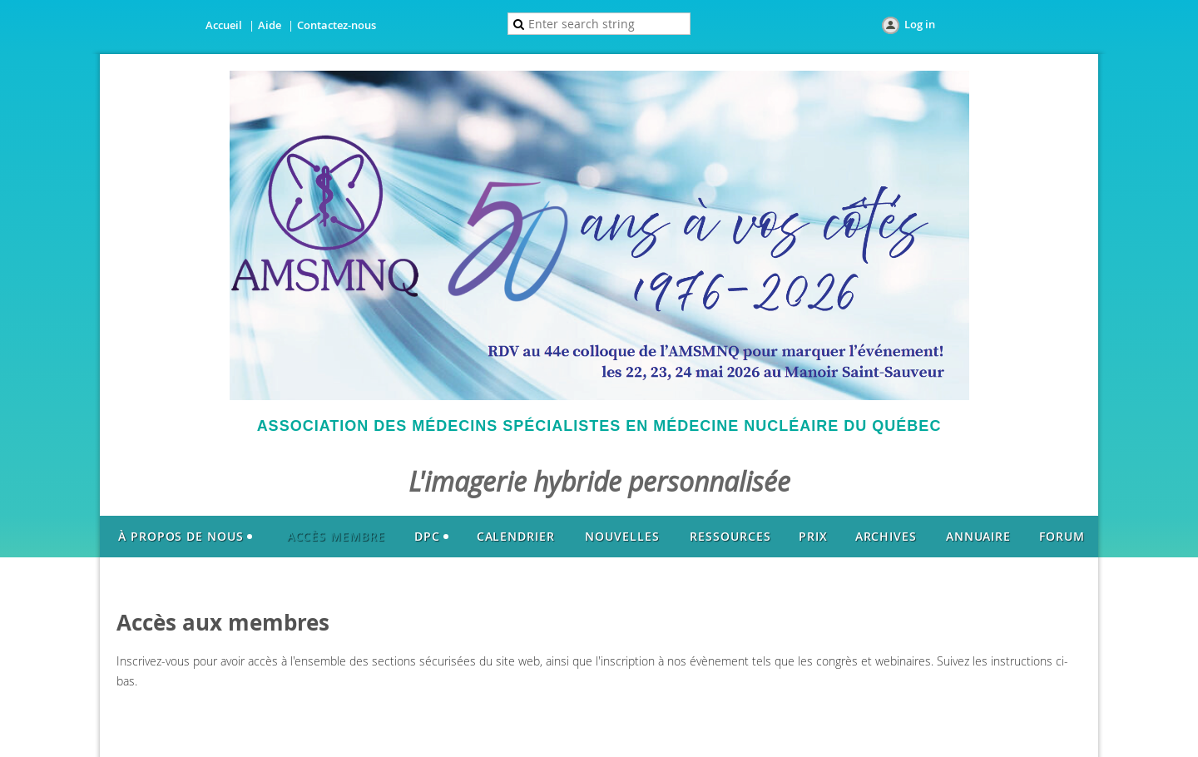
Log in (919, 24)
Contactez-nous (336, 24)
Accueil (223, 24)
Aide (269, 24)
